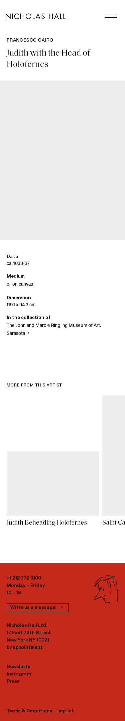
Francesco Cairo (30, 40)
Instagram (19, 674)
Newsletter (19, 666)
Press (13, 681)
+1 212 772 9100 (24, 578)
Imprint (65, 711)
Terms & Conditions (29, 711)
